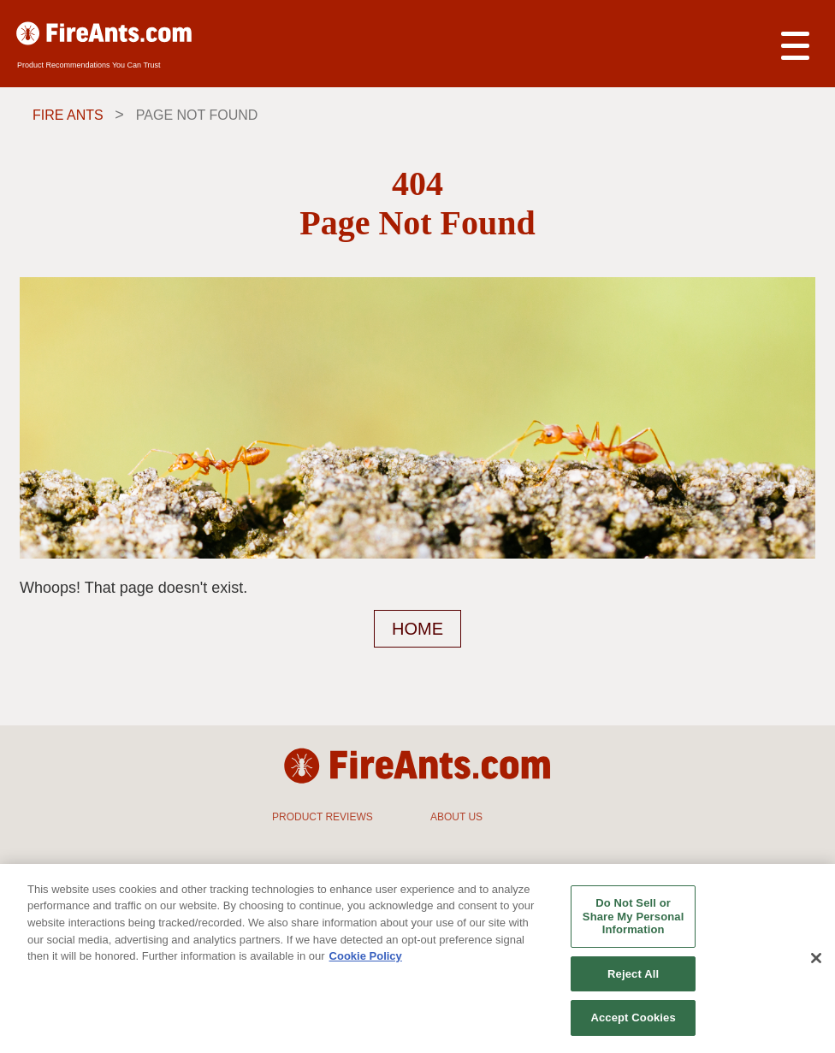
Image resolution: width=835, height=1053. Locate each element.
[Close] (816, 958)
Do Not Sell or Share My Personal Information (633, 916)
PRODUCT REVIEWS (322, 817)
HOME (417, 628)
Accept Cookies (632, 1017)
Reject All (633, 973)
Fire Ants (68, 115)
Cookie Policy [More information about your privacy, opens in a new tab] (365, 955)
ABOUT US (456, 817)
